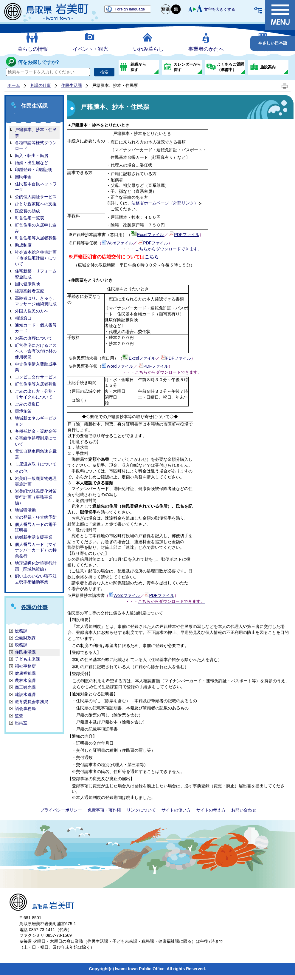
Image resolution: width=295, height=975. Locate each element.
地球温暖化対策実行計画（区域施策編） (36, 566)
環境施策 (23, 411)
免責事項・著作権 (104, 810)
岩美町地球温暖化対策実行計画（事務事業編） (36, 497)
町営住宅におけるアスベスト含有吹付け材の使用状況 (36, 351)
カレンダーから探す (187, 67)
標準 (166, 9)
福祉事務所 (25, 666)
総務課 (21, 631)
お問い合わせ (243, 810)
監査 (19, 715)
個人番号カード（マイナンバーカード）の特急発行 (36, 550)
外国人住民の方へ (31, 311)
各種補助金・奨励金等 (36, 431)
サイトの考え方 (211, 810)
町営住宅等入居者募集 (36, 237)
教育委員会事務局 (31, 701)
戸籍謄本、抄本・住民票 (36, 132)
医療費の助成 (27, 211)
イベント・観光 (90, 49)
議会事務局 (25, 708)
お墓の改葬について (33, 338)
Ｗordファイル (119, 366)
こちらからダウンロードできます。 (168, 249)
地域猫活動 (25, 510)
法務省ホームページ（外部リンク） (164, 203)
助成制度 (23, 245)
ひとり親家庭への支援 (36, 203)
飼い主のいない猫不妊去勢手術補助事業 (36, 579)
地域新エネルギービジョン (36, 421)
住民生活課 (71, 85)
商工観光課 (25, 687)
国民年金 (23, 176)
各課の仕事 (40, 85)
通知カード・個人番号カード (36, 328)
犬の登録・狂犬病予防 (36, 517)
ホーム (13, 85)
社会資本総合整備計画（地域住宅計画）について (36, 258)
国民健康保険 (27, 283)
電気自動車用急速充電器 (36, 454)
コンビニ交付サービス (36, 377)
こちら (152, 256)
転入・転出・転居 (31, 155)
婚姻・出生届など (31, 162)
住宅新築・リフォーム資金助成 (36, 274)
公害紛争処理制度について (36, 441)
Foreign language (130, 9)
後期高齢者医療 (29, 291)
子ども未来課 (27, 659)
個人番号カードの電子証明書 (36, 527)
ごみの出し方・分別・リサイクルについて (36, 394)
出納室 (21, 722)
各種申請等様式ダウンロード (36, 145)
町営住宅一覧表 (29, 217)
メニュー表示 (280, 15)
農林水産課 (25, 680)
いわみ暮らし (148, 49)
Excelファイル (150, 234)
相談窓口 (23, 318)
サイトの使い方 (176, 810)
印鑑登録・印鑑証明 (33, 169)
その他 (21, 471)
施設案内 (268, 67)
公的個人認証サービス (36, 196)
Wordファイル (119, 243)
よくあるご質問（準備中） (230, 67)
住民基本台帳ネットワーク (36, 186)
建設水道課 (25, 694)
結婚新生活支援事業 (33, 537)
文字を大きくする (219, 9)
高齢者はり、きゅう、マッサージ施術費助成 (36, 301)
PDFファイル (186, 234)
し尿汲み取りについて (36, 464)
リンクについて (141, 810)
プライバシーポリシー (61, 810)
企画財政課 (25, 637)
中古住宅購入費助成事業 (36, 367)
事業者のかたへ (206, 49)
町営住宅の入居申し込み (36, 228)
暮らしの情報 (33, 49)
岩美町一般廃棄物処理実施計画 (36, 481)
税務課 (21, 645)
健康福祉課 (25, 673)
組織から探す (138, 67)
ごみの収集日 (27, 404)
